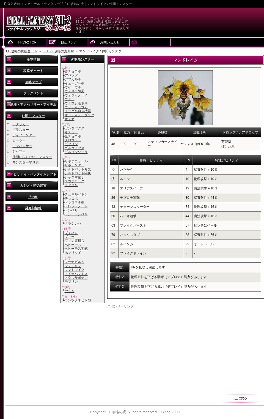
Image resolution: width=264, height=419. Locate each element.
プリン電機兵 (74, 241)
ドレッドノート (76, 206)
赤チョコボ (73, 71)
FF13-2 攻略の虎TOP (58, 51)
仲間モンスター (33, 116)
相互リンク (69, 42)
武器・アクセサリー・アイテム (33, 105)
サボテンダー (74, 165)
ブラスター (20, 130)
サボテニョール (76, 161)
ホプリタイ (73, 253)
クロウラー (73, 140)
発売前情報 (33, 208)
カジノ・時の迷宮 (33, 185)
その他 (33, 197)
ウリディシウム (76, 107)
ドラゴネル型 (74, 202)
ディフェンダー (23, 135)
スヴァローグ (74, 181)
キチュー (71, 132)
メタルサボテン (76, 278)
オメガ (70, 119)
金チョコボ (73, 136)
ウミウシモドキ (76, 103)
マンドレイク (74, 270)
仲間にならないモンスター (32, 157)
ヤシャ (70, 291)
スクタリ (71, 185)
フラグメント (33, 93)
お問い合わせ (110, 42)
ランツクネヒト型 (78, 300)
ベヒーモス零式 (76, 249)
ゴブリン (71, 144)
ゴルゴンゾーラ (76, 152)
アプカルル (73, 79)
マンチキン (73, 266)
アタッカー (20, 124)
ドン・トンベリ (76, 214)
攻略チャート (33, 71)
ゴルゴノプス (74, 148)
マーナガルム (74, 262)
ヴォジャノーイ (76, 95)
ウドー (70, 99)
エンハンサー (22, 146)
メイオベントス (76, 274)
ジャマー (19, 151)
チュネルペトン (76, 194)
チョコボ (71, 198)
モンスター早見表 (25, 162)
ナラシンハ (73, 223)
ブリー (70, 237)
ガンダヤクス (74, 128)
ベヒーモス (73, 245)
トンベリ (71, 210)
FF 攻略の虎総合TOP (21, 51)
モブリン (71, 282)
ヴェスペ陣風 (74, 91)
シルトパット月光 (78, 169)
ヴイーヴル (73, 87)
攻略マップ (33, 82)
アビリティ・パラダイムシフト (33, 174)
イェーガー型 (74, 83)
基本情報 (33, 59)
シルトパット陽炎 (78, 173)
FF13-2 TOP (27, 42)
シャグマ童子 (74, 177)
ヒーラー (19, 140)
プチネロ (71, 233)
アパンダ (71, 75)
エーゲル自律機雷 (78, 111)
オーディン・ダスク (79, 115)
